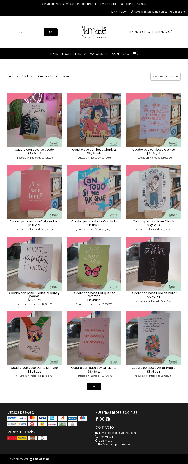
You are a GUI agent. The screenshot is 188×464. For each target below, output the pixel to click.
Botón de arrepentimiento (112, 444)
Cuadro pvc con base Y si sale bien (34, 221)
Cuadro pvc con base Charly (153, 221)
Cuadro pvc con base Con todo (94, 221)
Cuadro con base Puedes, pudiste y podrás (34, 294)
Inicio (54, 54)
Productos (74, 53)
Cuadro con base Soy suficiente (94, 368)
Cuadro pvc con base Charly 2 (94, 150)
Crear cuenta (139, 32)
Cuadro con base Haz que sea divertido (94, 294)
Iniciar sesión (165, 32)
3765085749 (105, 436)
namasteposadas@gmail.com (115, 432)
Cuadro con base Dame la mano (34, 368)
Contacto (120, 54)
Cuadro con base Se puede (34, 150)
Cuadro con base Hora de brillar (154, 293)
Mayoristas (99, 54)
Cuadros (27, 76)
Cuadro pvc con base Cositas (153, 150)
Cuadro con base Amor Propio (153, 368)
